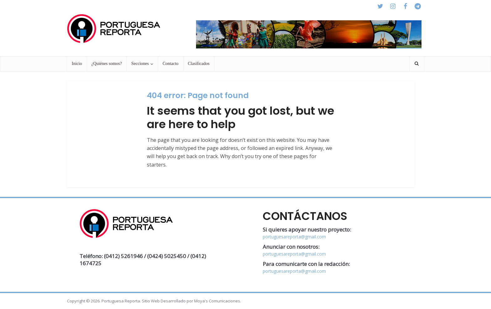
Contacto (170, 63)
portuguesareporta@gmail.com (294, 237)
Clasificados (198, 63)
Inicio (77, 63)
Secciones (140, 63)
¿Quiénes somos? (106, 63)
